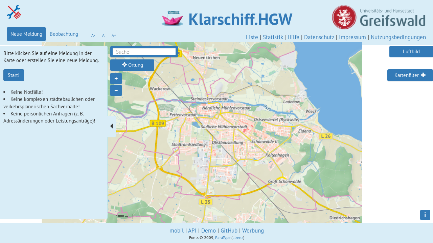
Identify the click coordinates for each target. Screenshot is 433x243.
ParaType (222, 237)
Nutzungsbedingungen (398, 37)
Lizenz (237, 237)
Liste (252, 37)
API (192, 230)
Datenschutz (319, 37)
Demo (208, 230)
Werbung (253, 230)
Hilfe (293, 37)
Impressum (352, 37)
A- (93, 35)
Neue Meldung (26, 34)
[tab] (410, 75)
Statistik (273, 37)
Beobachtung (64, 34)
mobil (176, 230)
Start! (14, 75)
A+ (114, 35)
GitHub (229, 230)
